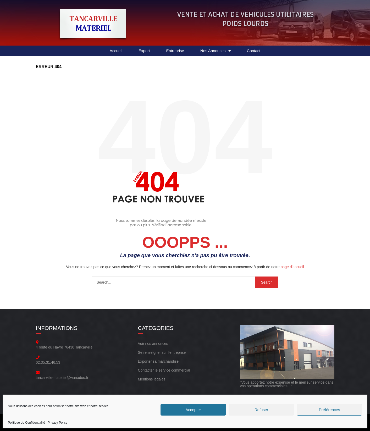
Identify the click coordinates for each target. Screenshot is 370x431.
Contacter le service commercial (164, 370)
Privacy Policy (57, 422)
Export (144, 50)
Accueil (116, 50)
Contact (254, 50)
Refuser (261, 409)
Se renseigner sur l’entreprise (162, 352)
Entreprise (175, 50)
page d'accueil (292, 267)
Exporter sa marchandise (158, 361)
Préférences (329, 409)
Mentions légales (151, 379)
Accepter (193, 409)
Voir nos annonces (153, 343)
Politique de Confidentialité (26, 422)
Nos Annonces (215, 51)
